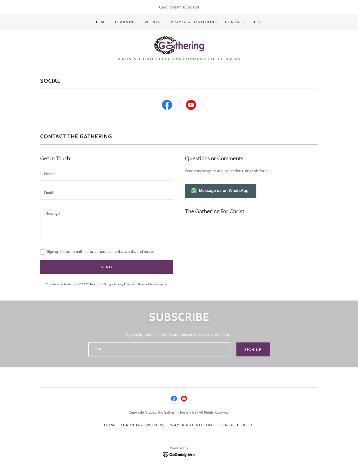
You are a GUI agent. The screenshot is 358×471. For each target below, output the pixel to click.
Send (106, 267)
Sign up (253, 349)
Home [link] (100, 22)
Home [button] (110, 425)
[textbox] (106, 174)
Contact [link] (235, 22)
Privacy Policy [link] (123, 284)
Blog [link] (258, 22)
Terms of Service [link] (148, 284)
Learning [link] (126, 22)
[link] (179, 44)
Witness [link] (154, 22)
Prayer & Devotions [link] (194, 22)
